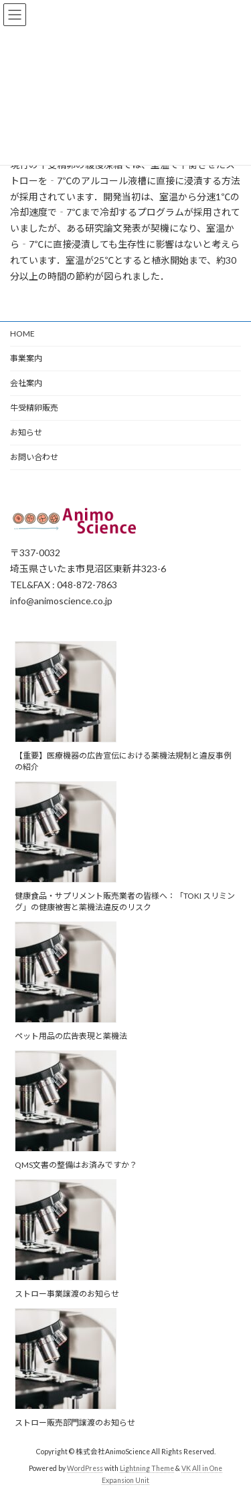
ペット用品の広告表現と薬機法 (71, 1037)
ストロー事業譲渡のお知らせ (67, 1294)
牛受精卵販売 (34, 408)
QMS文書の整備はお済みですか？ (76, 1165)
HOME (22, 334)
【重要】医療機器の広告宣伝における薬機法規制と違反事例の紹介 (123, 762)
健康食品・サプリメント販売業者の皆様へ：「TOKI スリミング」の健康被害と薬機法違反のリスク (125, 902)
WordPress (85, 1469)
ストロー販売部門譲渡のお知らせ (75, 1423)
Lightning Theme (147, 1469)
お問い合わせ (34, 457)
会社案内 (26, 383)
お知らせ (26, 432)
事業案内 (26, 358)
